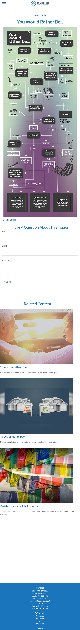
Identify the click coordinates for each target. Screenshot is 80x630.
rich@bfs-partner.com (40, 608)
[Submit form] (8, 282)
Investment (40, 619)
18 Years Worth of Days (14, 367)
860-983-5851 (43, 593)
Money (40, 629)
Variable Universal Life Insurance (19, 506)
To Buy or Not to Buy (12, 436)
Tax (40, 626)
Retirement (40, 616)
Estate (40, 621)
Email (4, 246)
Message (6, 260)
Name (4, 232)
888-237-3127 (42, 591)
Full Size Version (9, 220)
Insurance (40, 624)
